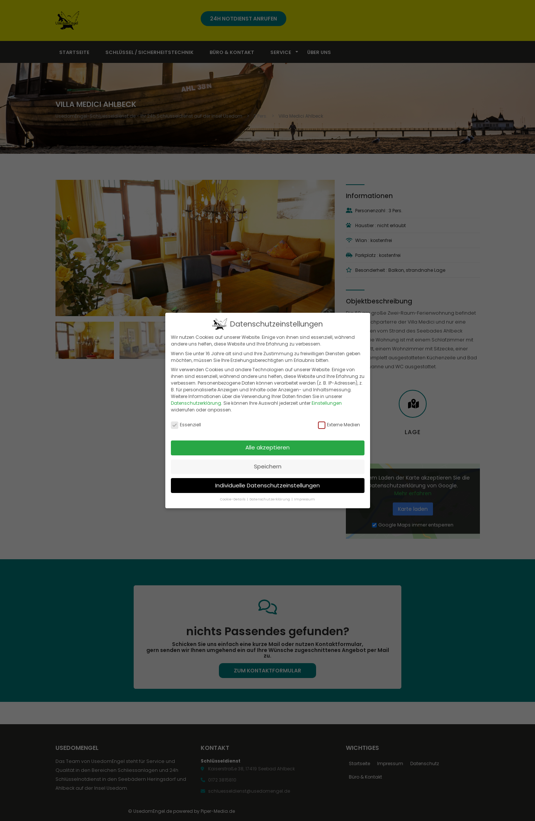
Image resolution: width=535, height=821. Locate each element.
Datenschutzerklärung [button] (270, 499)
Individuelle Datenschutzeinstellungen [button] (267, 485)
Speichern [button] (267, 466)
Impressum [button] (304, 499)
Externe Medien (339, 424)
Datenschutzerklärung (196, 403)
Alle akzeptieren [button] (267, 447)
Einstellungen (327, 403)
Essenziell (186, 424)
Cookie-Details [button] (233, 499)
